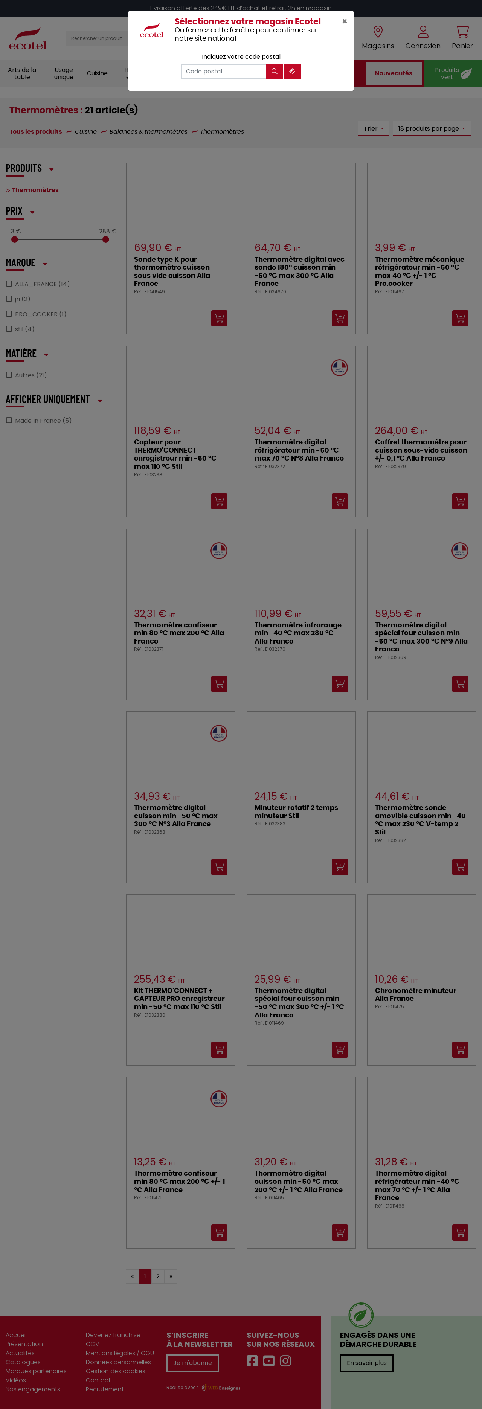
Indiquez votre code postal (241, 56)
